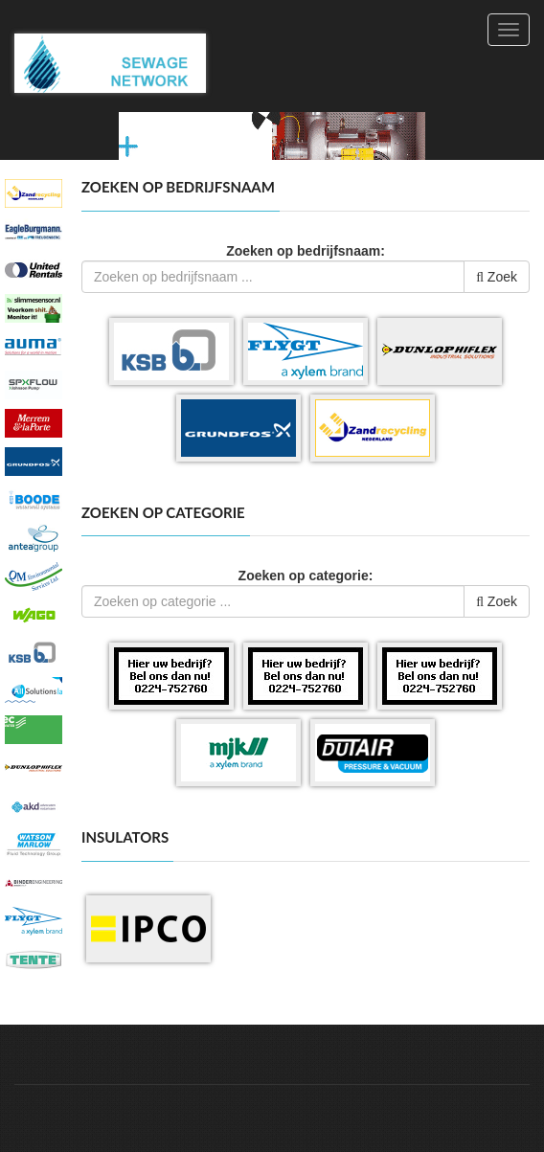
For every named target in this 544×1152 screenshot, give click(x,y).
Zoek (496, 276)
